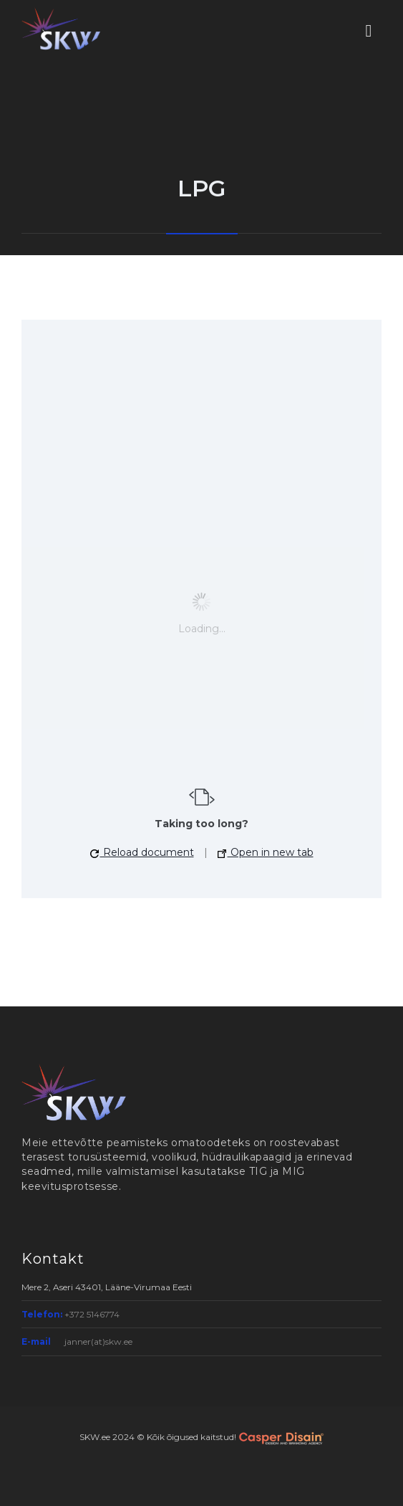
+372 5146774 (92, 1314)
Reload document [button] (142, 852)
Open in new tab (266, 852)
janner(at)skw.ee (98, 1341)
